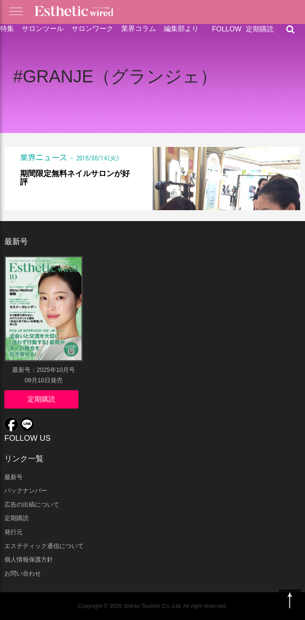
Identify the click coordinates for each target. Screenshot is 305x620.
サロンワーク (92, 28)
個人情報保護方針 (28, 559)
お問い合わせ (22, 573)
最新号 (13, 477)
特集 (7, 28)
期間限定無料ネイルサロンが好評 (75, 178)
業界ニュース (43, 157)
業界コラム (138, 28)
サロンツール (43, 28)
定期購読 (260, 29)
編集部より (181, 28)
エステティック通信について (44, 545)
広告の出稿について (31, 504)
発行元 (13, 531)
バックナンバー (25, 490)
